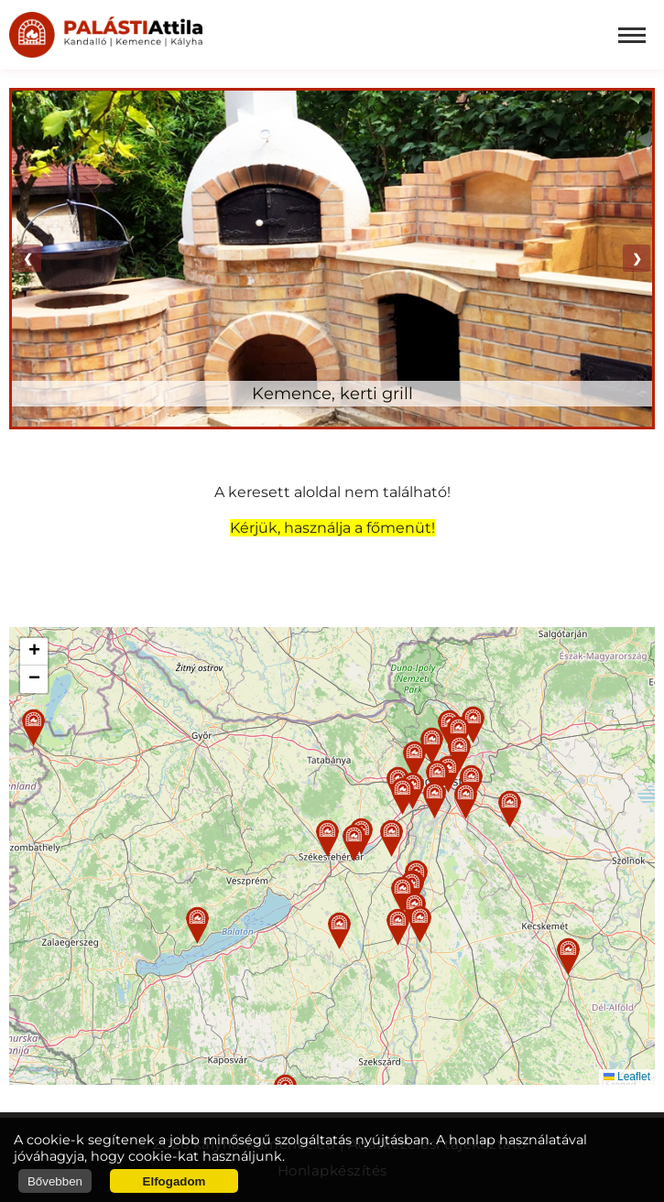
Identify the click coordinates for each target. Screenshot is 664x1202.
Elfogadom (174, 1181)
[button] (327, 838)
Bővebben (54, 1181)
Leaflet (627, 1076)
